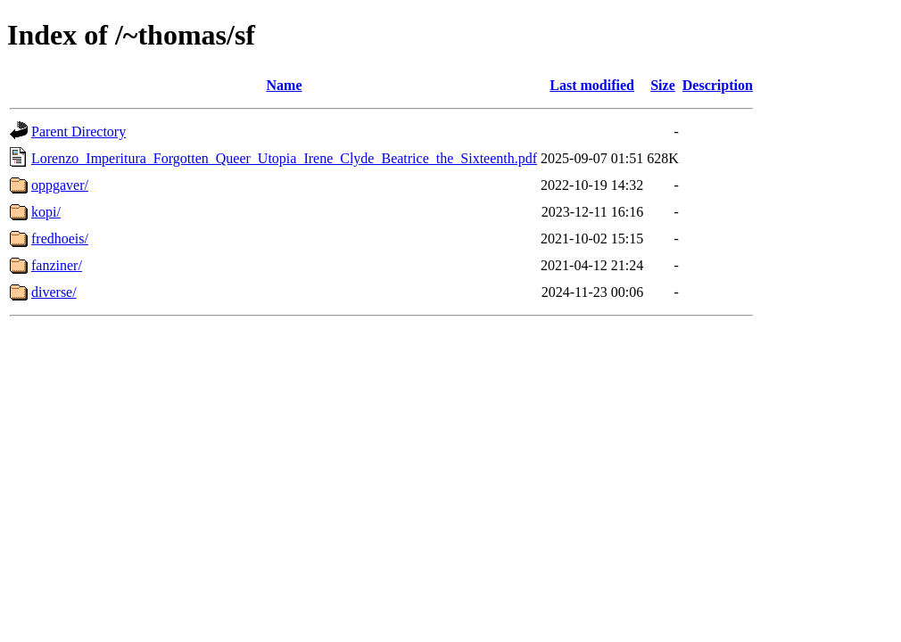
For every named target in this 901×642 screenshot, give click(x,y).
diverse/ (54, 292)
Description (717, 85)
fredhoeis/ (59, 238)
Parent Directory (78, 131)
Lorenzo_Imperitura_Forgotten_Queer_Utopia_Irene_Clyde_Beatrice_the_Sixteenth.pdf (284, 158)
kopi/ (46, 211)
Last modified (592, 85)
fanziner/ (56, 265)
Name (284, 85)
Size (662, 85)
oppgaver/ (59, 185)
